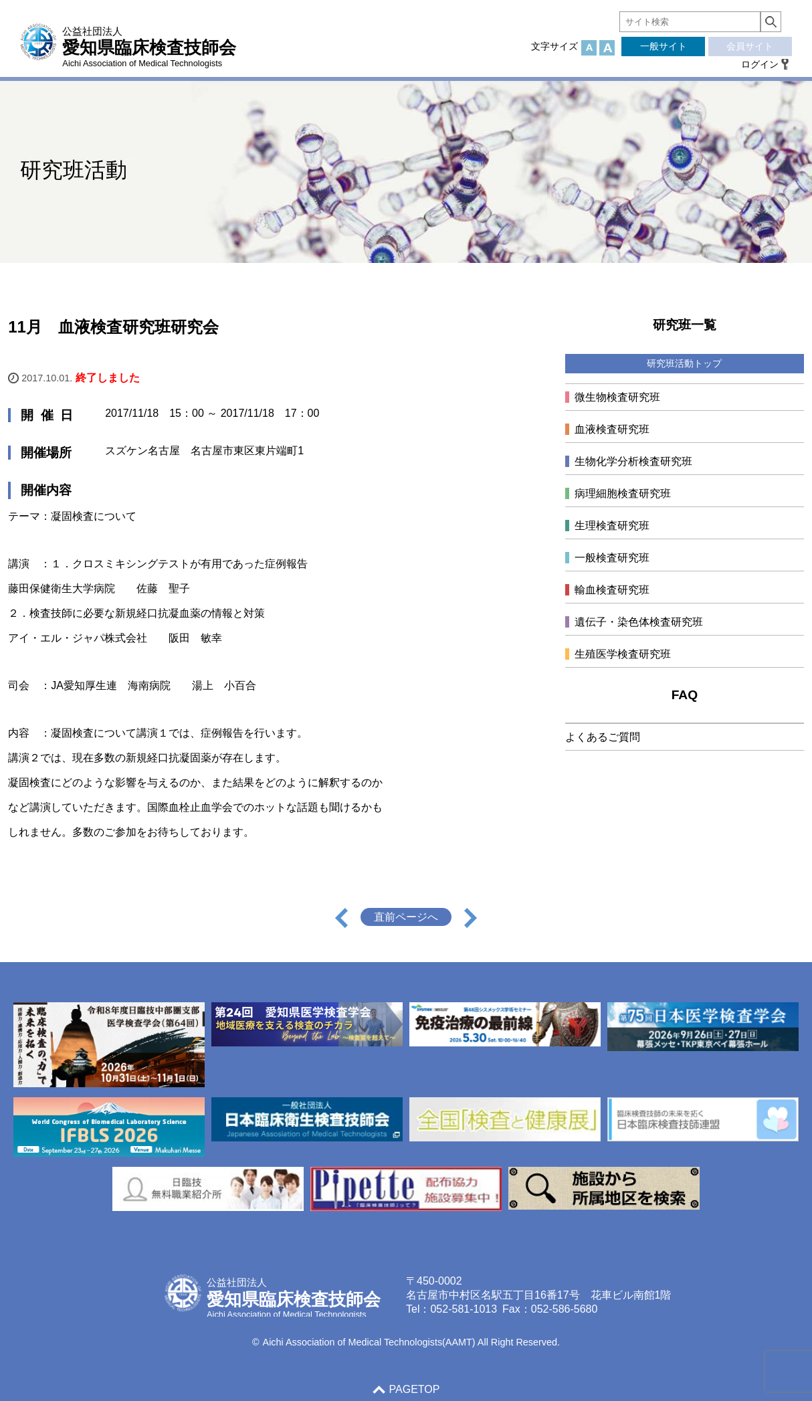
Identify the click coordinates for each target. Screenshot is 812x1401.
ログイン (760, 64)
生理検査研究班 (612, 525)
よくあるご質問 (602, 737)
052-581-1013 (463, 1309)
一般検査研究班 (612, 557)
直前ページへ (406, 917)
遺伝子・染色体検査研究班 (639, 622)
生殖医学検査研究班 (623, 654)
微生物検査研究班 (617, 397)
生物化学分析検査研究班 (633, 461)
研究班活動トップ (684, 363)
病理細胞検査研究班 (623, 493)
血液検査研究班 (612, 429)
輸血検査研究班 (612, 589)
